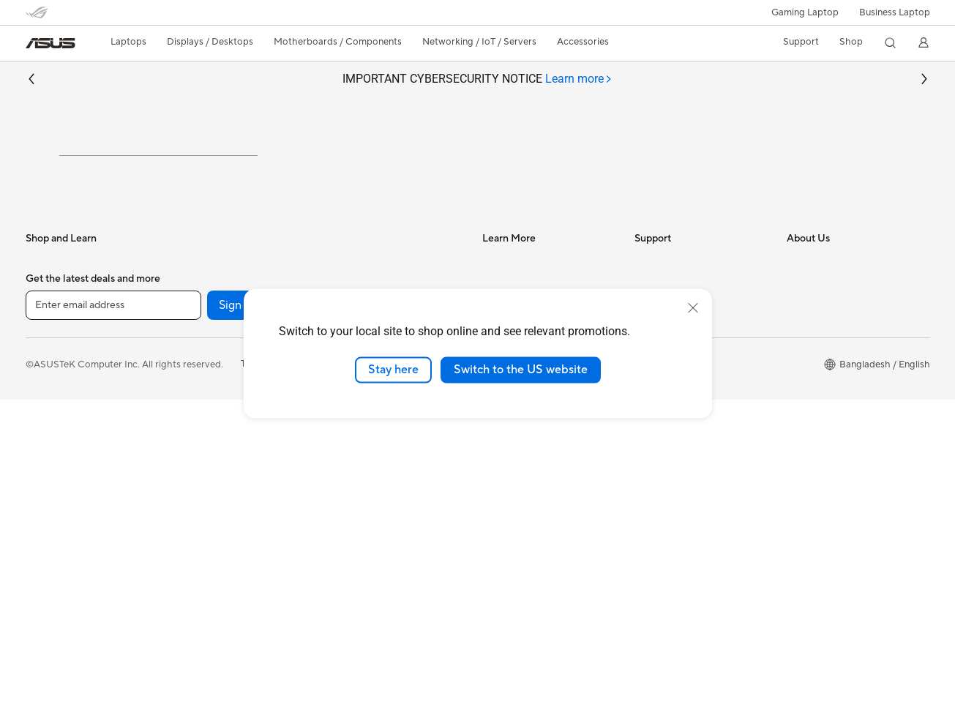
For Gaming (51, 437)
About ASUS (814, 326)
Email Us (653, 458)
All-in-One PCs (208, 371)
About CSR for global (833, 370)
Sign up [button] (238, 612)
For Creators (53, 393)
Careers (804, 480)
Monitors (196, 349)
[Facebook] (319, 612)
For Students (53, 415)
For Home (47, 349)
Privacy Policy (375, 671)
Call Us (649, 480)
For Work (46, 371)
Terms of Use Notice (284, 671)
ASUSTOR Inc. (818, 414)
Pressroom (810, 392)
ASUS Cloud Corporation (842, 436)
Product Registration (679, 436)
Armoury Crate (514, 480)
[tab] (579, 79)
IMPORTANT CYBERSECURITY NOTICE (477, 79)
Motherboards (208, 438)
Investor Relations (826, 348)
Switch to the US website (521, 369)
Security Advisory (672, 502)
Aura (492, 502)
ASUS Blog (506, 458)
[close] (693, 308)
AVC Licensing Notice (529, 436)
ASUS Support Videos (682, 524)
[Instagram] (366, 612)
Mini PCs (195, 393)
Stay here (393, 369)
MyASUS (654, 546)
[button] (805, 12)
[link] (50, 43)
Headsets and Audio (371, 438)
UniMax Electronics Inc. (837, 458)
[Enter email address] (113, 611)
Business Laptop (894, 12)
